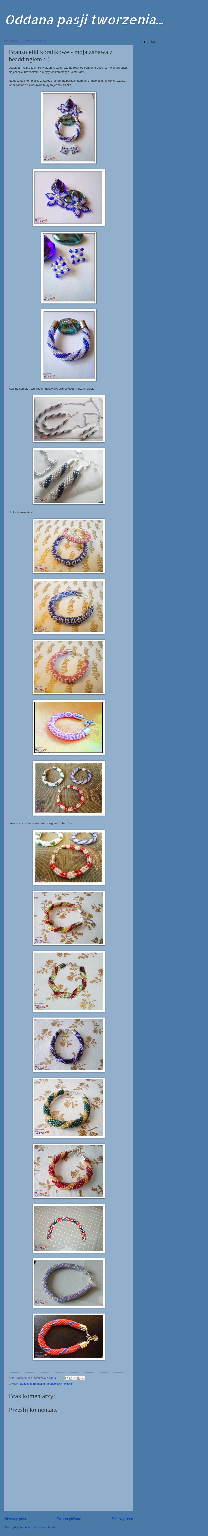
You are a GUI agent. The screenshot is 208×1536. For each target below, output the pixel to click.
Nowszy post (15, 1519)
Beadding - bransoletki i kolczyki (52, 1383)
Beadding (26, 1383)
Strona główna (69, 1519)
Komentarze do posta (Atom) (37, 1527)
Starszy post (122, 1519)
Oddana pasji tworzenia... (83, 19)
